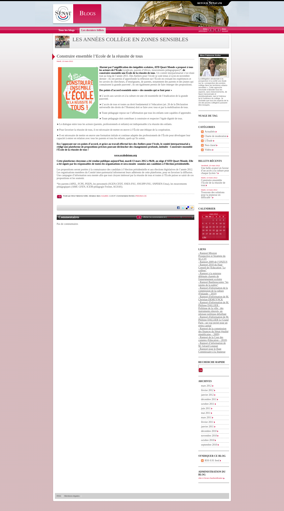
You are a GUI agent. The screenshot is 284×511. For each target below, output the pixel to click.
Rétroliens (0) (141, 196)
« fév (204, 237)
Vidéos (208, 149)
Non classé (210, 145)
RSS (59, 496)
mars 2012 (206, 385)
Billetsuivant (225, 30)
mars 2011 (206, 417)
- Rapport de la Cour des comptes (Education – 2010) (212, 339)
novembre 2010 (209, 435)
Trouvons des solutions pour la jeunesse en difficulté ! (212, 195)
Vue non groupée (173, 217)
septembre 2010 (209, 444)
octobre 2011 (207, 404)
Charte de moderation (216, 136)
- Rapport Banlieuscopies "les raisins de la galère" (213, 283)
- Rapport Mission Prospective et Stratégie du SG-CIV (211, 256)
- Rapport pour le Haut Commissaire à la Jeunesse (211, 350)
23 (217, 230)
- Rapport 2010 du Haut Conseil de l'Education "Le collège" (211, 267)
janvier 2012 (207, 394)
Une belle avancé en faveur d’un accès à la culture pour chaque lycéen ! (215, 171)
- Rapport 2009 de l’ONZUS (212, 261)
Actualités (104, 196)
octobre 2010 (207, 440)
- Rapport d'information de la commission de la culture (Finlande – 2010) (213, 291)
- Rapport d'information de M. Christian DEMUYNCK (213, 298)
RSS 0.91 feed (212, 460)
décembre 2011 (208, 399)
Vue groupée (187, 217)
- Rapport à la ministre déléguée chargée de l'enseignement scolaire (210, 276)
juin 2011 (206, 408)
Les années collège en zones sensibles (130, 39)
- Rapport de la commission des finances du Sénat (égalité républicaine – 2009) (213, 331)
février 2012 (207, 390)
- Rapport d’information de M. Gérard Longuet (212, 344)
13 (207, 227)
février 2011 (207, 422)
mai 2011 (205, 413)
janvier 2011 (207, 426)
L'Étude (209, 140)
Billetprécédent (203, 30)
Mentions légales (72, 496)
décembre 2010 (209, 431)
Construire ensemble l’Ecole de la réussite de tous (100, 56)
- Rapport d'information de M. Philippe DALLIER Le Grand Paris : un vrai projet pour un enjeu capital (213, 321)
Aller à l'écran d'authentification (210, 478)
